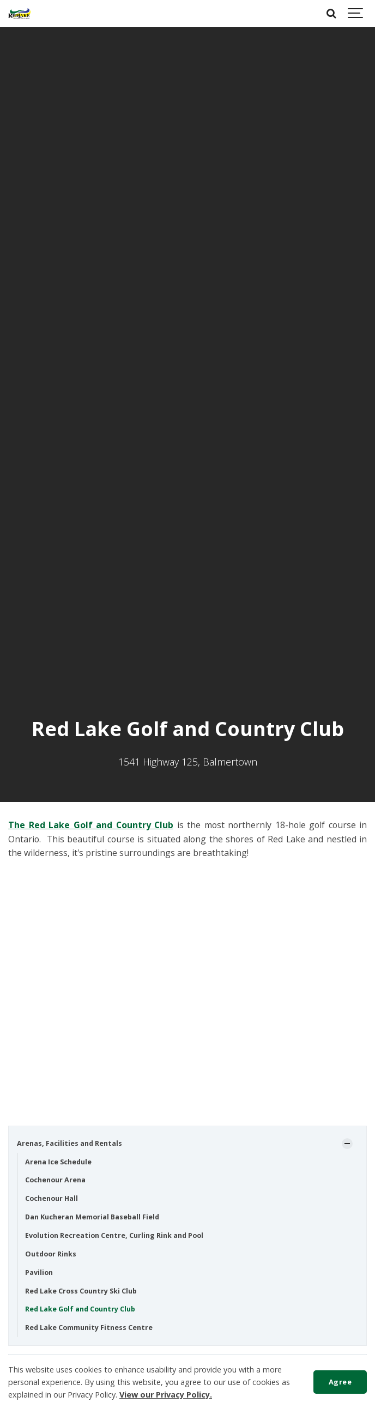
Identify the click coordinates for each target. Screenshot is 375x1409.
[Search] (331, 13)
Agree (340, 1382)
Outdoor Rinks (50, 1254)
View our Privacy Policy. (165, 1394)
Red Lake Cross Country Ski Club (81, 1291)
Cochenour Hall (51, 1198)
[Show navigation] (356, 13)
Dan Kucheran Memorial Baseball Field (92, 1217)
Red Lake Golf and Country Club (80, 1309)
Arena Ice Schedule (58, 1162)
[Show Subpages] (347, 1143)
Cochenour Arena (55, 1180)
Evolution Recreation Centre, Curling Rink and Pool (114, 1235)
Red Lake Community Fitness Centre (89, 1327)
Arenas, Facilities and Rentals (69, 1143)
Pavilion (39, 1272)
